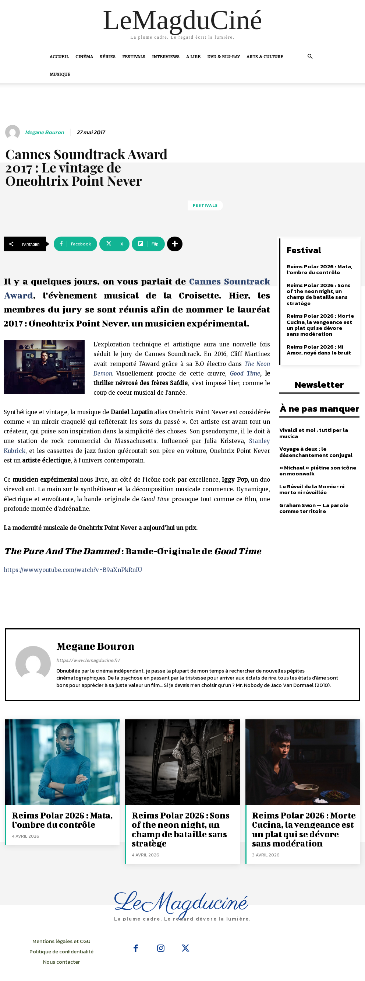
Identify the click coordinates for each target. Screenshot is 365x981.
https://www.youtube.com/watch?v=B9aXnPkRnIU (73, 569)
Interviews (166, 56)
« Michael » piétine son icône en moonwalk (317, 459)
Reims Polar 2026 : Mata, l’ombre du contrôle (318, 268)
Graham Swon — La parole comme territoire (312, 496)
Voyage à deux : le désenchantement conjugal (315, 441)
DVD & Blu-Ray (223, 56)
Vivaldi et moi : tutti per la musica (313, 422)
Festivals (133, 56)
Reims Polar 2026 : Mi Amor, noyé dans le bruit (321, 341)
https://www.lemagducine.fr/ (88, 660)
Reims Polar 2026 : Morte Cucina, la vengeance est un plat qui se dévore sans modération (320, 316)
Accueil (59, 56)
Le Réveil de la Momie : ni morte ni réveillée (319, 478)
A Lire (193, 56)
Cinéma (84, 56)
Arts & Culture (265, 56)
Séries (108, 56)
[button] (310, 56)
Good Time (245, 373)
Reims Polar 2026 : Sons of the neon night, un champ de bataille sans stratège (320, 290)
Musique (60, 74)
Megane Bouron (44, 132)
